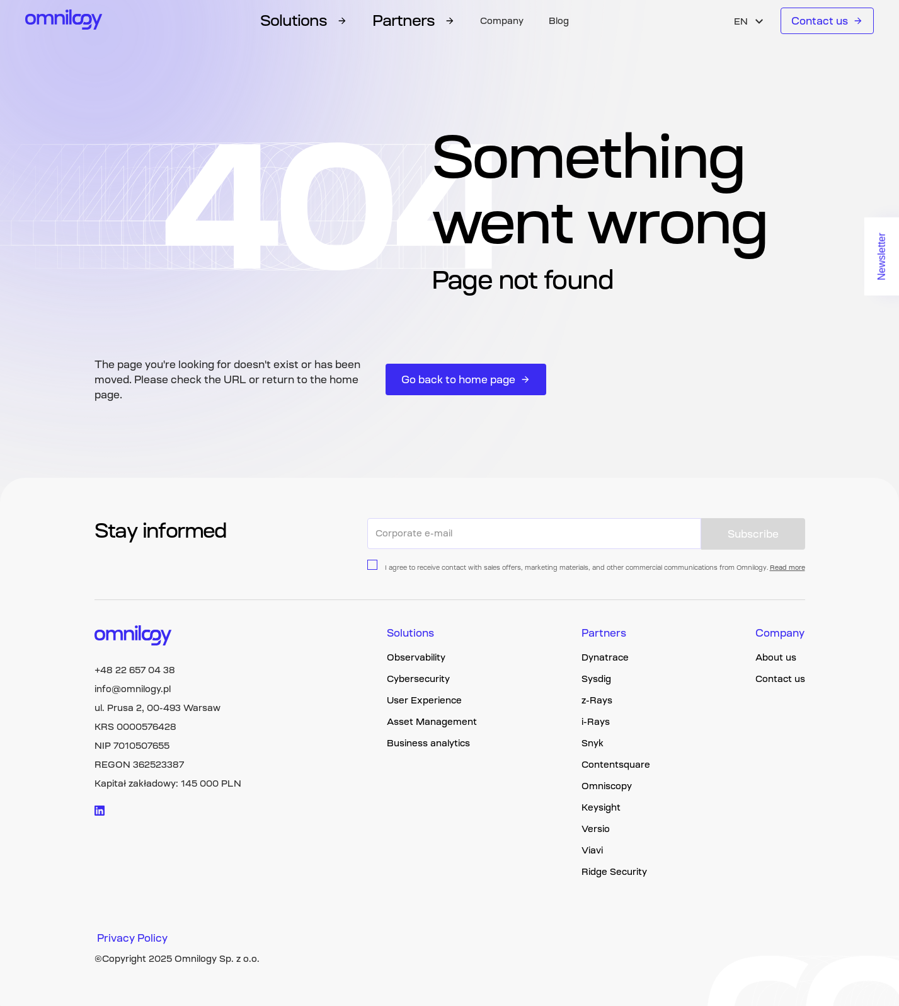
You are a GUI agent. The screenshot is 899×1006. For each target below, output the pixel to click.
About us (775, 657)
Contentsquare (615, 764)
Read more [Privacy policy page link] (787, 567)
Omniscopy (606, 786)
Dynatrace (605, 657)
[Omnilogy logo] (64, 20)
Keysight (601, 807)
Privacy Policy (132, 938)
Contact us (827, 21)
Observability (416, 657)
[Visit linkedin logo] (99, 811)
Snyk (592, 743)
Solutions (410, 633)
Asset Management (432, 721)
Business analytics (428, 743)
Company (502, 20)
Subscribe (753, 534)
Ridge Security (614, 871)
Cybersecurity (418, 678)
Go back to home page (465, 379)
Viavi (592, 850)
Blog (559, 20)
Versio (595, 828)
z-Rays (596, 700)
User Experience (424, 700)
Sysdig (596, 678)
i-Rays (595, 721)
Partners (603, 633)
